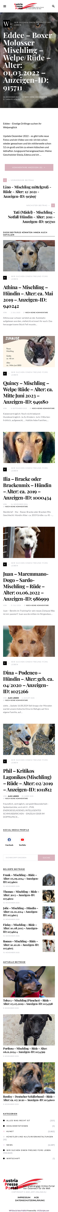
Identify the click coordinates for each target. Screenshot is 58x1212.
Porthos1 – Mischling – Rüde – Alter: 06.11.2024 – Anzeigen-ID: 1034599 (25, 1050)
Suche (46, 858)
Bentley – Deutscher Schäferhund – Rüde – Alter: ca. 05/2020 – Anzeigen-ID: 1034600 (29, 1098)
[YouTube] (22, 841)
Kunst (8, 1131)
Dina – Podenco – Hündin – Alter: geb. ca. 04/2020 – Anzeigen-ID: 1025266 (28, 681)
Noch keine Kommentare (36, 97)
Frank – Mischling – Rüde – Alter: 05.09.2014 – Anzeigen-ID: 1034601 (21, 878)
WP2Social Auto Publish (18, 1211)
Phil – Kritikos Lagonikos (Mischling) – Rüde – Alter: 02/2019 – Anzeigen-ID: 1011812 (28, 780)
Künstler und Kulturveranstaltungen (28, 1137)
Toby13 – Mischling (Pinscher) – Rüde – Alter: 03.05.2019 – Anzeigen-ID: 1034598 (28, 1002)
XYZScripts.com (43, 1211)
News (8, 1145)
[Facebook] (9, 841)
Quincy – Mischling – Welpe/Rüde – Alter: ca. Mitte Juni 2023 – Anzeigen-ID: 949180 (28, 392)
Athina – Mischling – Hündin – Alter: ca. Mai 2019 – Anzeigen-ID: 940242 (28, 296)
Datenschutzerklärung (30, 1200)
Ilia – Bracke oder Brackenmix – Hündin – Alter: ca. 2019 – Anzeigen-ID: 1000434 (27, 488)
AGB (36, 1197)
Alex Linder (13, 698)
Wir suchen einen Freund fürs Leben (27, 1150)
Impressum (24, 1197)
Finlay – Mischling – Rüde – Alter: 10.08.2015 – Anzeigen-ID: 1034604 (20, 928)
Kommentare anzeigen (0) (27, 167)
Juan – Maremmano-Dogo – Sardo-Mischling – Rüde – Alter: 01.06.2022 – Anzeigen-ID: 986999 (26, 586)
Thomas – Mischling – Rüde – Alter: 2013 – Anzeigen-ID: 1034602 (21, 895)
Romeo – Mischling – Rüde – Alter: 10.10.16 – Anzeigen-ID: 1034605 (21, 944)
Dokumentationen (15, 1126)
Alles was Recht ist (16, 1120)
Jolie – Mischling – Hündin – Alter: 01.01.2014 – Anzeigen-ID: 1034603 (20, 911)
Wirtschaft (11, 1158)
